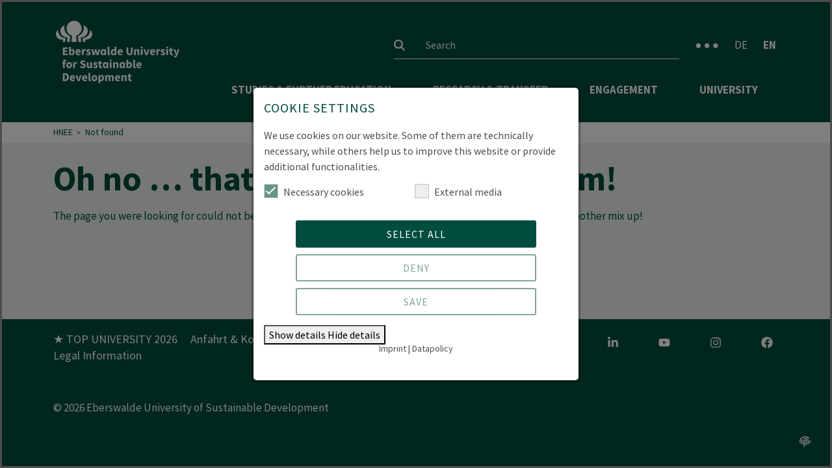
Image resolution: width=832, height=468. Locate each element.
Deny (416, 267)
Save (416, 301)
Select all (416, 234)
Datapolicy (432, 348)
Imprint (392, 348)
